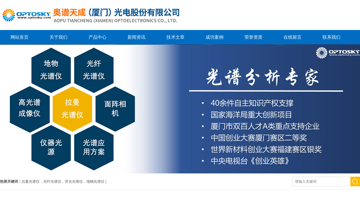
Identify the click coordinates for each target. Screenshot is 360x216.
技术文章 (175, 37)
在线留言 (293, 37)
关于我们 (59, 37)
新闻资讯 (137, 37)
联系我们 (331, 37)
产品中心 (97, 37)
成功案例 (215, 37)
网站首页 (19, 37)
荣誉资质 (253, 37)
